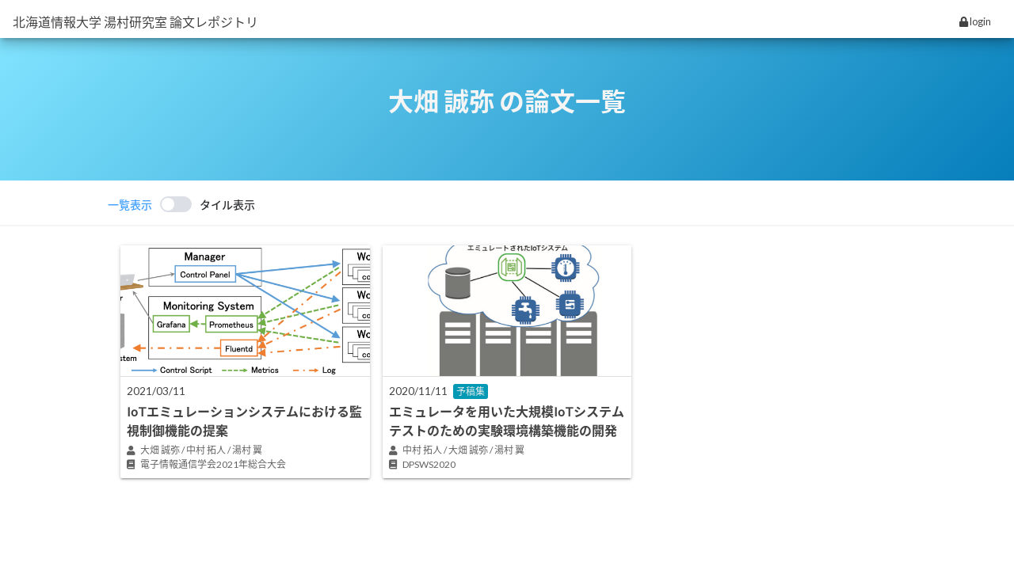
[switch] (181, 204)
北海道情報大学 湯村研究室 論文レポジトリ (135, 21)
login (975, 21)
